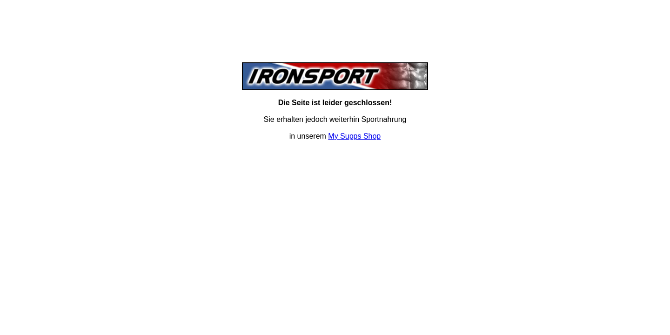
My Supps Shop (354, 136)
